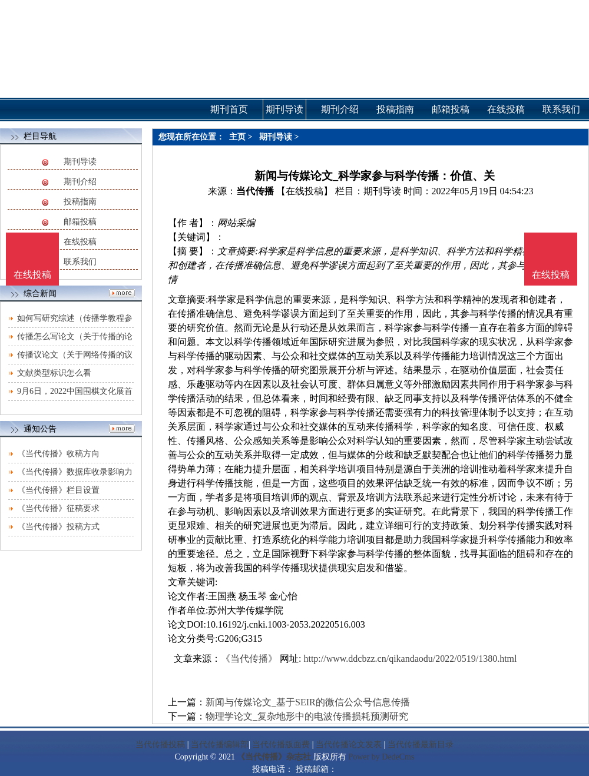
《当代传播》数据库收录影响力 (75, 471)
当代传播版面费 (281, 744)
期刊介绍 (80, 181)
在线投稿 (80, 241)
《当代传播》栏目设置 (58, 490)
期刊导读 (80, 161)
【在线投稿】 (304, 191)
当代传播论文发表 (349, 744)
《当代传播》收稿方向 (58, 453)
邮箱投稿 (80, 221)
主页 (237, 136)
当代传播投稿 (160, 744)
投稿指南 (80, 201)
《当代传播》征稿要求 (58, 508)
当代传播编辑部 (220, 744)
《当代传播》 (249, 659)
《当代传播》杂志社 (274, 756)
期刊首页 (229, 109)
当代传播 (255, 191)
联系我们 (80, 261)
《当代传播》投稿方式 (58, 526)
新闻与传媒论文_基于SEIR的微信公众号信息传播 (308, 702)
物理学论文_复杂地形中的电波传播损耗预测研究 (307, 716)
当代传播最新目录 (421, 744)
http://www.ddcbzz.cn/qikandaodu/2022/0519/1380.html (410, 659)
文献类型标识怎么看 (54, 373)
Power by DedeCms (381, 756)
